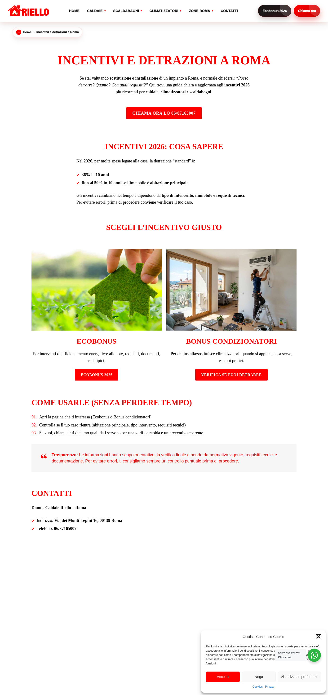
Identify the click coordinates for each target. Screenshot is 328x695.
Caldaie (95, 11)
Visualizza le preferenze (299, 677)
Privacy (269, 686)
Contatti (229, 11)
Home (74, 11)
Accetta (223, 677)
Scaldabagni (126, 11)
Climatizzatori (163, 11)
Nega (259, 677)
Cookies (258, 686)
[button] (318, 636)
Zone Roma (199, 11)
